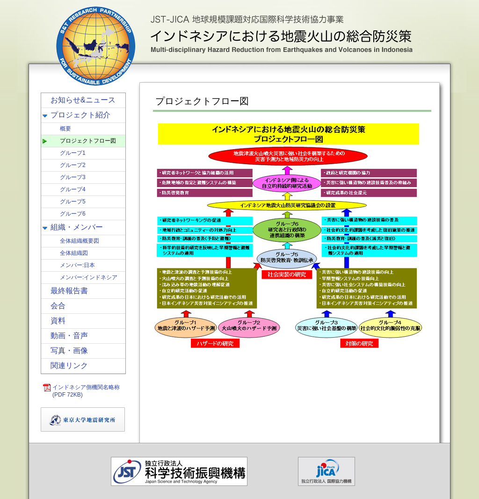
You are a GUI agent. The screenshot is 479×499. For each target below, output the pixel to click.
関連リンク (69, 365)
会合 (58, 306)
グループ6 (73, 213)
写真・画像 (69, 350)
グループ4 (73, 189)
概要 (65, 128)
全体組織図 (74, 253)
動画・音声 (69, 336)
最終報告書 (69, 291)
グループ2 (73, 165)
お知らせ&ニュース (83, 100)
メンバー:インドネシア (88, 277)
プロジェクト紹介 (80, 115)
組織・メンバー (77, 227)
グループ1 (73, 153)
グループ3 (73, 177)
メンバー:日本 (77, 265)
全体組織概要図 (79, 241)
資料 (58, 321)
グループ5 (73, 201)
